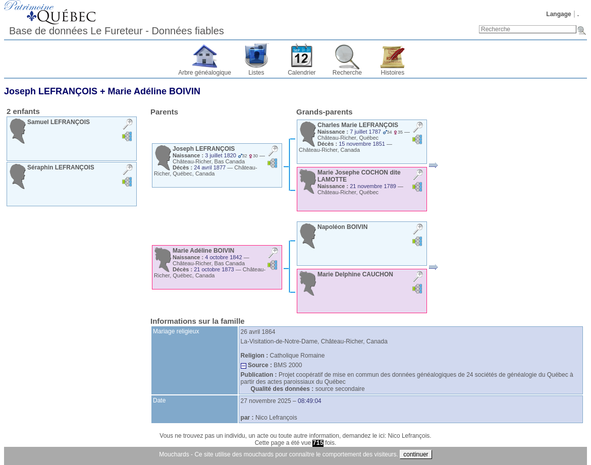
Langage (558, 14)
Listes (256, 72)
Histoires (393, 72)
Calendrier (301, 72)
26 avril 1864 (258, 331)
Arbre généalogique (204, 72)
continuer (415, 454)
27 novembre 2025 (266, 400)
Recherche (347, 72)
